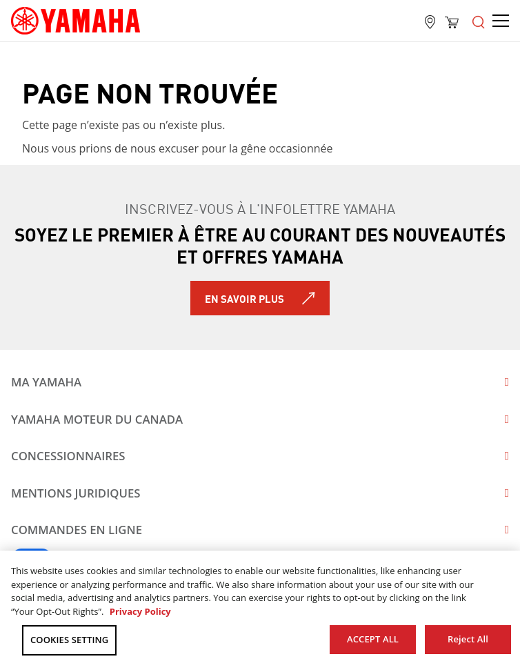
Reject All (468, 639)
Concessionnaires (68, 456)
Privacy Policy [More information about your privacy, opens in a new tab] (140, 611)
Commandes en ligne (76, 530)
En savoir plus (244, 298)
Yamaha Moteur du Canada (97, 419)
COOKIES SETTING (69, 639)
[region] (260, 610)
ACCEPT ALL (373, 639)
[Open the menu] (479, 20)
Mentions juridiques (76, 493)
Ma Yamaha (46, 382)
